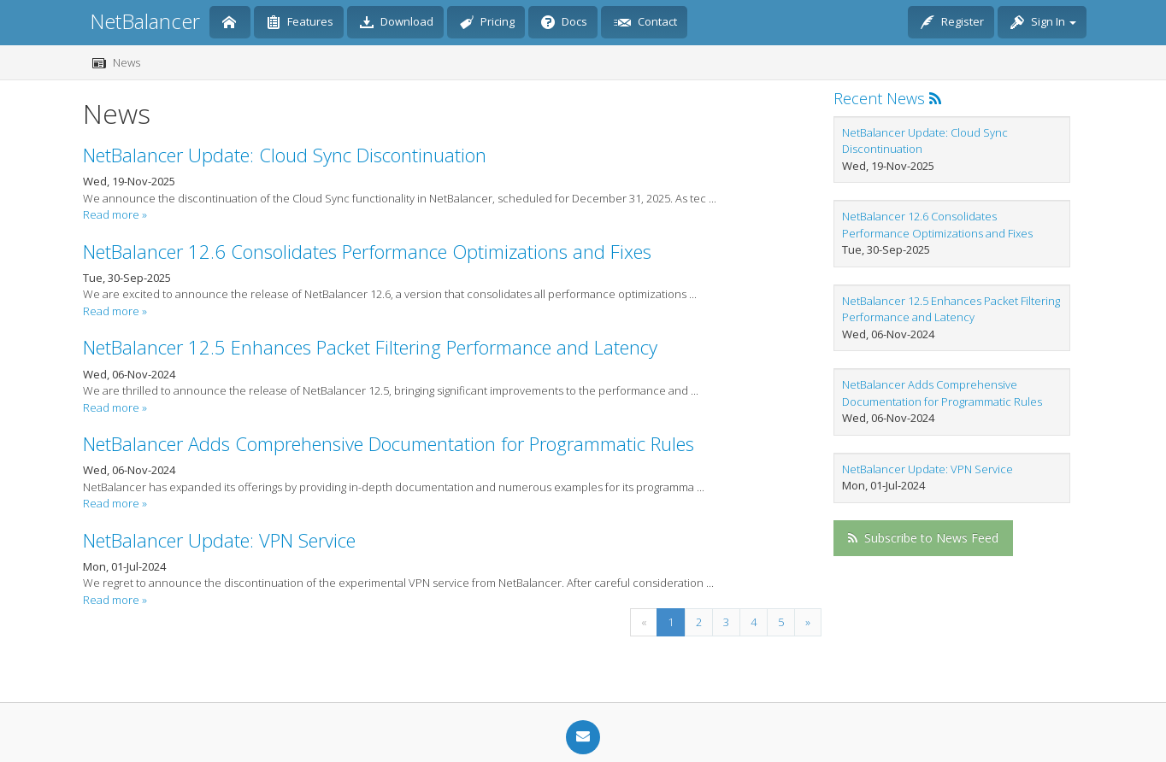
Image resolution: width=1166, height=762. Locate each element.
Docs (564, 23)
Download (396, 23)
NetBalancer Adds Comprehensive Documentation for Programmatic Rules (388, 443)
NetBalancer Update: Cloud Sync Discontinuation (284, 154)
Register (952, 23)
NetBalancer (145, 21)
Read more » (115, 214)
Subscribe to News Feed (923, 538)
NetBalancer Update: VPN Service (219, 540)
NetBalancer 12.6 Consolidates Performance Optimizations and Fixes (367, 251)
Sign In (1043, 23)
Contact (645, 23)
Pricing (487, 23)
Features (300, 23)
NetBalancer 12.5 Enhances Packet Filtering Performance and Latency (370, 347)
